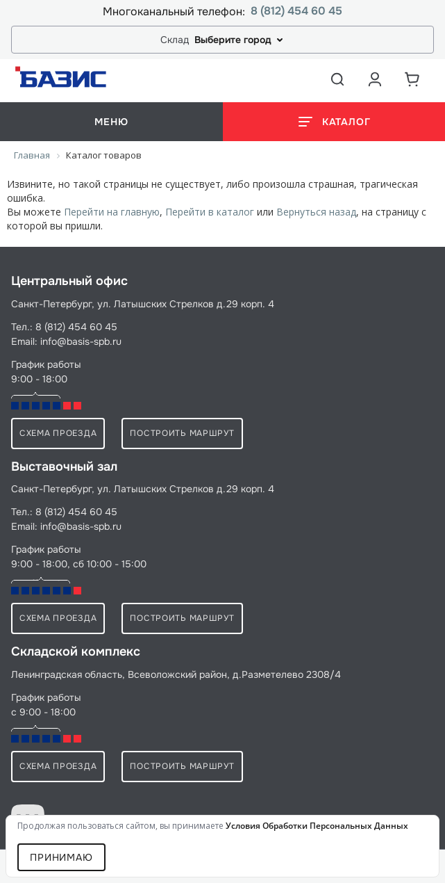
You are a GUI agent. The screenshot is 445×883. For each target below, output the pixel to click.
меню (111, 121)
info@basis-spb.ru (80, 341)
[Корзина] (412, 79)
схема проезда (57, 433)
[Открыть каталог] (334, 121)
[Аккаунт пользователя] (375, 79)
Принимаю (61, 857)
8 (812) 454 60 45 (296, 11)
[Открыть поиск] (337, 79)
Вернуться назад (316, 211)
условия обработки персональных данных (317, 826)
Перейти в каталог (209, 211)
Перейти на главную (112, 211)
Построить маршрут (182, 433)
